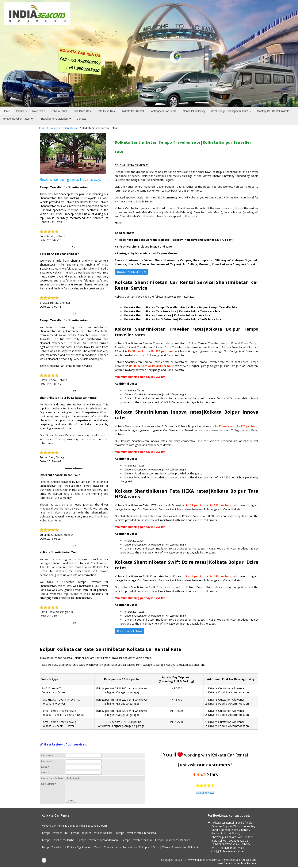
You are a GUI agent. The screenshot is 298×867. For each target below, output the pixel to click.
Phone (45, 772)
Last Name (47, 761)
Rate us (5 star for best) (52, 778)
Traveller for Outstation (63, 128)
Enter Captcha (48, 783)
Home (41, 128)
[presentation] (95, 789)
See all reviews (205, 792)
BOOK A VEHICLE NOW (131, 272)
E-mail (45, 767)
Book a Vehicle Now (129, 631)
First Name (47, 755)
